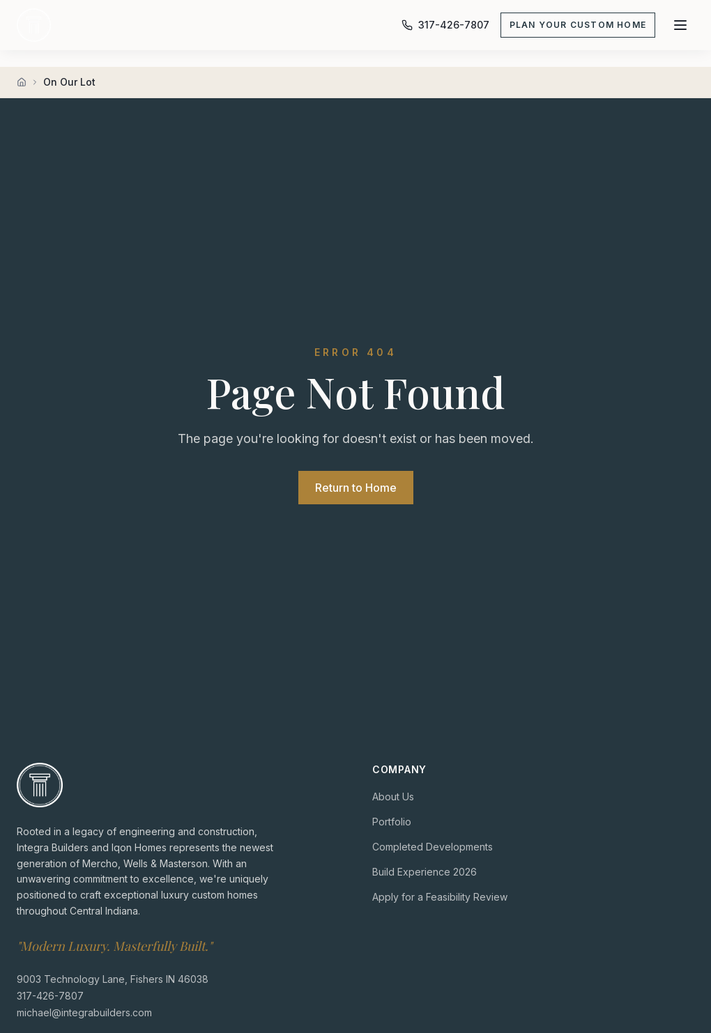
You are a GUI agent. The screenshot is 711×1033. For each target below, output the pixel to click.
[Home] (21, 82)
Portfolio (391, 822)
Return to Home (356, 488)
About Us (393, 796)
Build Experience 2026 (424, 872)
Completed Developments (432, 847)
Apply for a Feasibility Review (439, 897)
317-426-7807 (50, 995)
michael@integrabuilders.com (84, 1012)
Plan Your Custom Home (578, 25)
